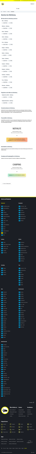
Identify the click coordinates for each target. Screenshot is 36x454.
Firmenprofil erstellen (22, 411)
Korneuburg (4, 361)
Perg (20, 308)
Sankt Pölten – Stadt (5, 377)
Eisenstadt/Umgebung (23, 208)
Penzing (3, 329)
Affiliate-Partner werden (22, 416)
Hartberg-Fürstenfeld (5, 216)
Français (10, 448)
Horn (3, 357)
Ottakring (3, 327)
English (22, 448)
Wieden (3, 337)
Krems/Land (4, 363)
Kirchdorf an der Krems (23, 302)
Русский (4, 448)
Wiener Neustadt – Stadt (5, 389)
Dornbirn (3, 272)
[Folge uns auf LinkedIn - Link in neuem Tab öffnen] (13, 429)
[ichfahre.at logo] (2, 3)
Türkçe (7, 448)
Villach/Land (22, 258)
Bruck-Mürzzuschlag (5, 206)
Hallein (3, 242)
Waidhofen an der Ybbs (5, 394)
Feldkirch (3, 274)
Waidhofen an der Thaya (5, 392)
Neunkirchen (4, 375)
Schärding (21, 314)
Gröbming (3, 212)
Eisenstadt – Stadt (22, 206)
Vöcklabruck (21, 323)
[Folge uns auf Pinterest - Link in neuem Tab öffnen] (5, 429)
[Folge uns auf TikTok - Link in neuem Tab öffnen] (5, 427)
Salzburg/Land (4, 248)
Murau (3, 228)
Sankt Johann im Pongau (6, 244)
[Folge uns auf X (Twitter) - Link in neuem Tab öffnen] (13, 427)
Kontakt (11, 416)
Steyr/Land (21, 316)
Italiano (20, 448)
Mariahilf (3, 321)
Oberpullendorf (22, 218)
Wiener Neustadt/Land (5, 387)
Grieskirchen (22, 300)
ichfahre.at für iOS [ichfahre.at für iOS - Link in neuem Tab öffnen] (3, 443)
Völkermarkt (21, 256)
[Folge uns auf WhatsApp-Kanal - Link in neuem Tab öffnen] (31, 429)
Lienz (20, 280)
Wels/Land (21, 327)
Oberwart (21, 220)
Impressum (29, 409)
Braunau (21, 292)
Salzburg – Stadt (4, 246)
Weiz (3, 235)
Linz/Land (21, 306)
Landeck (21, 278)
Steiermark (4, 11)
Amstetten (3, 344)
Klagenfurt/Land (22, 248)
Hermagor (21, 244)
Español (13, 448)
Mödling (3, 369)
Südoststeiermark (5, 231)
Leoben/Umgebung (5, 224)
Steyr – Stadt (22, 318)
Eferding (21, 294)
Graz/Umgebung (4, 214)
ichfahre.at (4, 452)
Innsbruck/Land (22, 270)
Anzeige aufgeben (21, 409)
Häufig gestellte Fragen (13, 411)
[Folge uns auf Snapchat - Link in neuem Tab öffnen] (31, 427)
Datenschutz (29, 411)
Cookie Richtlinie (29, 414)
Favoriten (3, 300)
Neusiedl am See (22, 216)
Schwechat (4, 383)
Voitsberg (8, 11)
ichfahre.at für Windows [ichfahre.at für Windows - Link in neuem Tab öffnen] (12, 441)
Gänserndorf (4, 353)
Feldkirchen (21, 242)
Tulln (3, 385)
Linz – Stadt (21, 304)
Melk (3, 371)
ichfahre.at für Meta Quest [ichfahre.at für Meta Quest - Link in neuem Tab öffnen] (12, 443)
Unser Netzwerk (21, 414)
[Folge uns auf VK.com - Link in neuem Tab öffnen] (22, 429)
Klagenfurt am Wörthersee (23, 246)
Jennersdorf (21, 212)
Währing (3, 335)
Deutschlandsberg (5, 208)
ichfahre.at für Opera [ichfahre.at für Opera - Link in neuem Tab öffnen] (4, 441)
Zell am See (4, 252)
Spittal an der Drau (22, 250)
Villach (21, 254)
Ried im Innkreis (22, 310)
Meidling (3, 323)
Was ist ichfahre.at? (13, 409)
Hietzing (3, 306)
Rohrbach (21, 312)
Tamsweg (3, 250)
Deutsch (25, 448)
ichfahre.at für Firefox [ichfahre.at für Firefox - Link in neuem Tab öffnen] (12, 439)
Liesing (3, 316)
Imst (20, 272)
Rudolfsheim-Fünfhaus (5, 331)
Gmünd (3, 351)
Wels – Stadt (21, 325)
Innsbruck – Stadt (22, 268)
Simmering (4, 333)
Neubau (3, 325)
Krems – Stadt (4, 365)
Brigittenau (4, 294)
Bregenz (3, 268)
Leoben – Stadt (4, 220)
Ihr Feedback (12, 414)
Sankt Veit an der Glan (23, 252)
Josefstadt (4, 310)
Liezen (3, 222)
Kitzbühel (21, 274)
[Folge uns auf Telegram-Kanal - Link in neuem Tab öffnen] (5, 432)
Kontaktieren (10, 140)
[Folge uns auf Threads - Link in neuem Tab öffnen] (22, 424)
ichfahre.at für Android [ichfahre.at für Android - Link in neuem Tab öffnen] (20, 441)
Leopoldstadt (4, 314)
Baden (3, 348)
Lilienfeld (3, 367)
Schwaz (21, 284)
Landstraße (4, 312)
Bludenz (3, 270)
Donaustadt (4, 298)
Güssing (21, 210)
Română (16, 448)
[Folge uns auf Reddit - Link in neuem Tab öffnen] (22, 427)
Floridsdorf (4, 302)
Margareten (4, 318)
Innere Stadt (4, 308)
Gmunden (21, 298)
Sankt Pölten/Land (5, 379)
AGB (28, 416)
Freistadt (21, 296)
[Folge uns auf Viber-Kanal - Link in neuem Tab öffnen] (13, 432)
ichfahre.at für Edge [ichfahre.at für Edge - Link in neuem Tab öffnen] (19, 439)
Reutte (21, 282)
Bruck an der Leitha (5, 346)
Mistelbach (4, 373)
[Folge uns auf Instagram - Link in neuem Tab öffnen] (13, 424)
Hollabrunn (4, 355)
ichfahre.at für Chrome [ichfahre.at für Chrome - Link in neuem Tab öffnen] (4, 439)
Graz (3, 210)
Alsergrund (4, 292)
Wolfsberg (21, 261)
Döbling (3, 296)
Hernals (3, 304)
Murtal (3, 226)
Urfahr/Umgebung (22, 321)
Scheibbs (3, 381)
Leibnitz (3, 218)
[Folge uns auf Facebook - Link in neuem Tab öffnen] (5, 424)
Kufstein (21, 276)
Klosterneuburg (4, 359)
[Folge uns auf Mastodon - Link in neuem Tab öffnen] (22, 432)
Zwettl (3, 396)
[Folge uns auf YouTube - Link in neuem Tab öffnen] (31, 424)
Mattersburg (21, 214)
